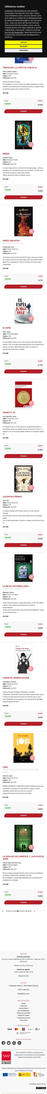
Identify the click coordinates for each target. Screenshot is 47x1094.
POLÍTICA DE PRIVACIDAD (14, 32)
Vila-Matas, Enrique (9, 682)
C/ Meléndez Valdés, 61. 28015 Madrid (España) (23, 986)
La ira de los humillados (15, 586)
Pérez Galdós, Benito (10, 72)
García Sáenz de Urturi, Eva (12, 863)
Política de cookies (23, 1015)
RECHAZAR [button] (23, 46)
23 (15, 911)
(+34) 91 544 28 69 (23, 989)
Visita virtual (23, 1020)
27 (24, 911)
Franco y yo (9, 412)
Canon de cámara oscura (16, 678)
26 (22, 911)
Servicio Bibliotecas (23, 1010)
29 (28, 911)
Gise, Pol (6, 501)
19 (7, 911)
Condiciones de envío (23, 1018)
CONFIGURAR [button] (23, 50)
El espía (7, 328)
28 (26, 911)
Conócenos (23, 1006)
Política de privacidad (23, 1013)
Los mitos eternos (12, 496)
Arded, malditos (11, 241)
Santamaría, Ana (8, 247)
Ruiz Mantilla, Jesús (9, 416)
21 (11, 911)
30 (30, 911)
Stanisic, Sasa (7, 776)
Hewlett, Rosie (7, 158)
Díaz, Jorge (6, 332)
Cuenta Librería (23, 1008)
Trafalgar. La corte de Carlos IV (20, 67)
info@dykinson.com (23, 993)
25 (20, 911)
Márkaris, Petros (8, 592)
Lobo (5, 767)
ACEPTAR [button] (23, 42)
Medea (6, 154)
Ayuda (23, 1003)
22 (13, 911)
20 (9, 911)
